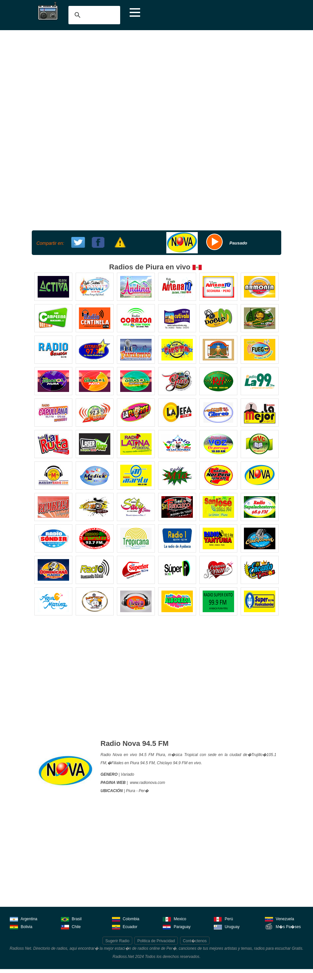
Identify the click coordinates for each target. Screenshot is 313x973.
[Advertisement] (156, 79)
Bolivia (21, 926)
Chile (71, 926)
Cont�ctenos (195, 941)
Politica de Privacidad (156, 941)
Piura (130, 790)
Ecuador (125, 926)
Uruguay (227, 926)
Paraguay (177, 926)
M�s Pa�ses (283, 926)
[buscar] (93, 15)
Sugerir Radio (117, 941)
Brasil (71, 918)
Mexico (174, 918)
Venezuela (279, 918)
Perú (223, 918)
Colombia (125, 918)
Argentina (23, 918)
